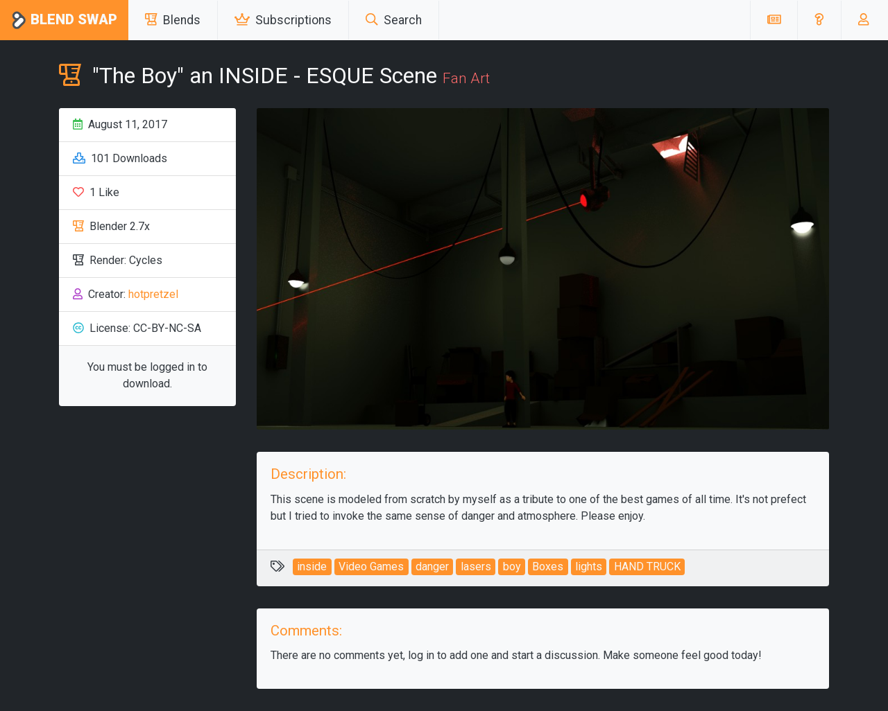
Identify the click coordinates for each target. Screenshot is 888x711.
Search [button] (394, 20)
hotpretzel (153, 294)
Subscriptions (283, 20)
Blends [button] (172, 20)
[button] (819, 20)
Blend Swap (64, 20)
